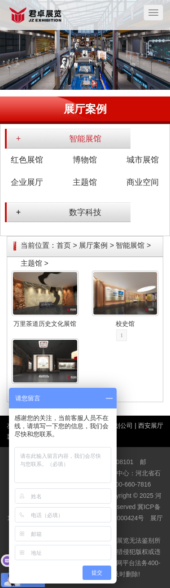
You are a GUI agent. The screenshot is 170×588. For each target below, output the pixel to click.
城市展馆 (142, 159)
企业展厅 (27, 182)
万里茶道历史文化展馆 (44, 323)
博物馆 (85, 159)
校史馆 (125, 323)
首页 (64, 245)
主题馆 (85, 182)
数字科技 (85, 212)
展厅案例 (93, 245)
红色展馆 (27, 159)
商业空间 (142, 182)
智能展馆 (85, 138)
